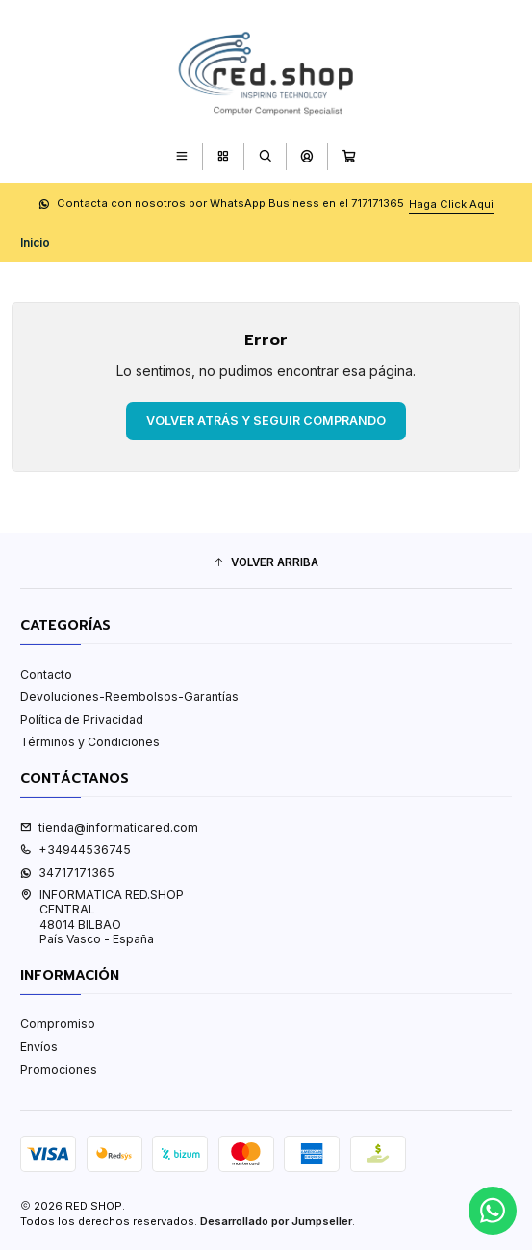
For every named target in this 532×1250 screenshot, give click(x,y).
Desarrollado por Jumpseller (276, 1221)
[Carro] (350, 156)
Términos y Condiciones (90, 742)
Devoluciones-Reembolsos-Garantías (129, 696)
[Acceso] (306, 156)
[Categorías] (223, 156)
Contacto (46, 674)
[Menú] (181, 156)
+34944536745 (75, 849)
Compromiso (57, 1023)
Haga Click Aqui (451, 204)
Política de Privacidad (81, 719)
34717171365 (67, 872)
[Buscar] (265, 156)
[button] (266, 563)
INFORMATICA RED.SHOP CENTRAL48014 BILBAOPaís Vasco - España (102, 917)
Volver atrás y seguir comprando (266, 420)
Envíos (39, 1046)
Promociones (58, 1069)
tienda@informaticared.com (109, 827)
